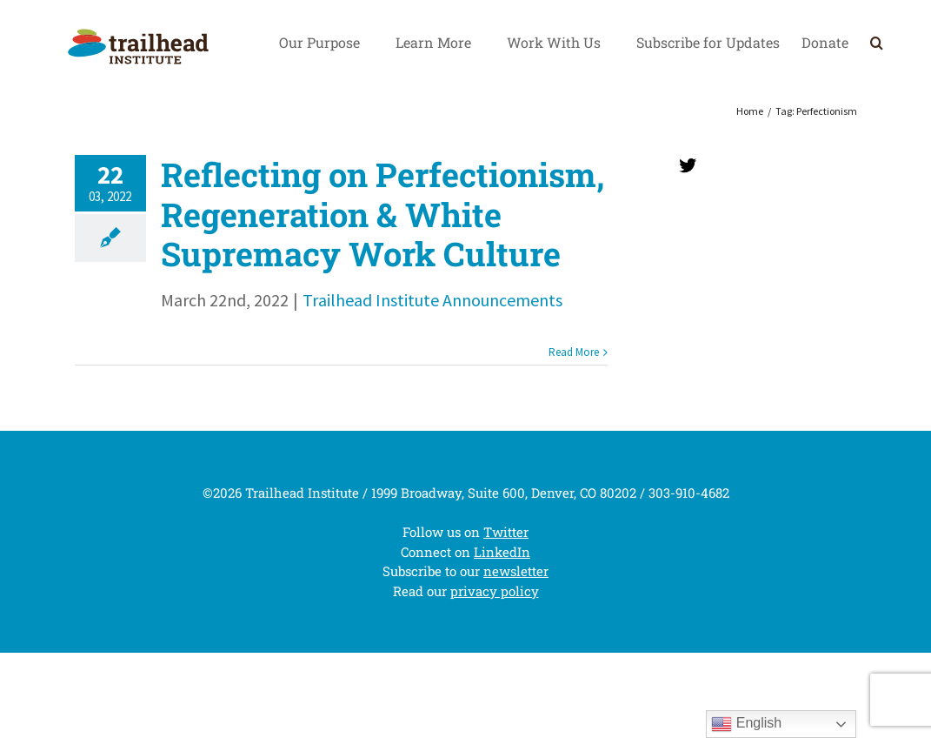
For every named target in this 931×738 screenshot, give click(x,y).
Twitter (506, 531)
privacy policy (494, 591)
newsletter (516, 571)
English (746, 724)
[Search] (876, 42)
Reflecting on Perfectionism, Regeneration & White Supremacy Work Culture (382, 213)
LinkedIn (502, 551)
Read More (574, 352)
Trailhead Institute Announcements (432, 300)
